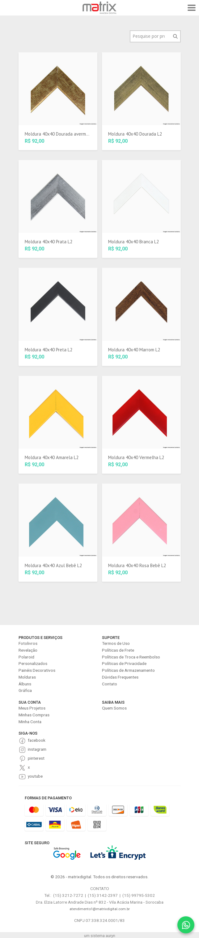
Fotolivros (28, 643)
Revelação (28, 650)
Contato (109, 683)
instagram (37, 749)
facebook (36, 740)
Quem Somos (114, 708)
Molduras (27, 677)
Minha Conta (30, 721)
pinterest (36, 758)
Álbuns (25, 683)
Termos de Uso (116, 643)
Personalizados (33, 663)
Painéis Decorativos (37, 670)
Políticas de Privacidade (124, 663)
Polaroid (26, 656)
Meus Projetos (32, 708)
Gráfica (25, 690)
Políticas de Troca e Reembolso (131, 656)
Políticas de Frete (118, 650)
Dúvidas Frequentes (120, 677)
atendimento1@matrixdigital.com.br (100, 909)
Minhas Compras (34, 714)
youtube (35, 776)
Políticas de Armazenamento (128, 670)
